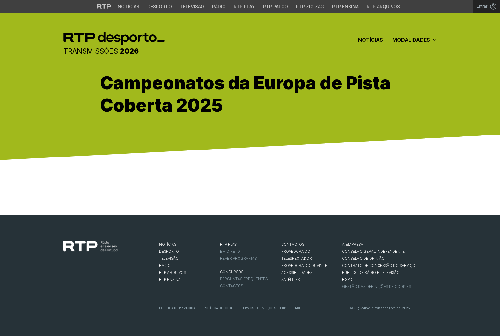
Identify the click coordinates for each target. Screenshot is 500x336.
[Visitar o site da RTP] (104, 6)
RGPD (347, 279)
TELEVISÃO (169, 258)
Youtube (95, 277)
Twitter (76, 277)
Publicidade (290, 308)
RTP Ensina (170, 279)
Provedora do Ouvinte (304, 265)
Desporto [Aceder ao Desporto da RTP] (159, 6)
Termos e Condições (258, 308)
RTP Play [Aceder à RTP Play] (244, 6)
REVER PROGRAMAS (238, 258)
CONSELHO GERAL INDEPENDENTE (373, 251)
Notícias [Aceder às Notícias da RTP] (128, 6)
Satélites (290, 279)
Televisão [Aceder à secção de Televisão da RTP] (192, 6)
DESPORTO (169, 251)
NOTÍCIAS (167, 244)
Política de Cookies (220, 308)
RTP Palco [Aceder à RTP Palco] (275, 6)
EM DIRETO (230, 251)
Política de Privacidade (179, 308)
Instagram (86, 277)
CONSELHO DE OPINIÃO (363, 258)
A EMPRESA (352, 244)
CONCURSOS (231, 272)
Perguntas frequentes (244, 279)
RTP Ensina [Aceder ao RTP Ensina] (345, 6)
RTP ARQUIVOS (172, 272)
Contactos (231, 286)
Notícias (370, 40)
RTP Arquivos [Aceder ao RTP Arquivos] (383, 6)
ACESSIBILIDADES (296, 272)
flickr (105, 277)
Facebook (66, 277)
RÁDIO (165, 265)
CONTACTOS (292, 244)
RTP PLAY (228, 244)
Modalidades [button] (415, 40)
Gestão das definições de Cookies (376, 286)
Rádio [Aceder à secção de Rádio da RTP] (219, 6)
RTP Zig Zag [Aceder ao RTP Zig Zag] (310, 6)
